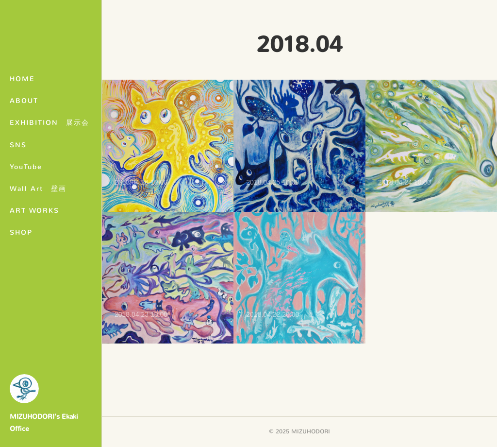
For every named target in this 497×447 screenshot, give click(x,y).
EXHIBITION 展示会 (49, 122)
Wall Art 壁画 (38, 188)
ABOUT (24, 100)
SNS (18, 145)
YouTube (26, 167)
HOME (22, 79)
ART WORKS (34, 210)
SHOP (21, 232)
